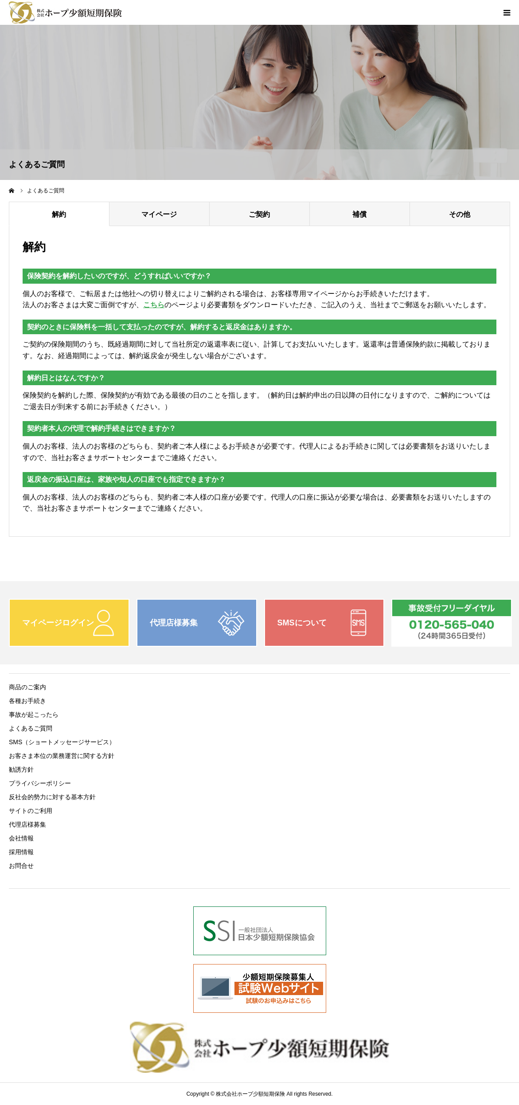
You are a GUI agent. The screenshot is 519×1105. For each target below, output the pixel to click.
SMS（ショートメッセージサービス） (62, 742)
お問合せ (21, 865)
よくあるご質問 (30, 728)
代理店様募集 (27, 824)
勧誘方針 (21, 769)
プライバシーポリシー (40, 783)
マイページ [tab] (159, 214)
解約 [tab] (59, 214)
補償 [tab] (359, 214)
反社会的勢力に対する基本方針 (52, 796)
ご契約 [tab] (259, 214)
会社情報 (21, 838)
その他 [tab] (459, 214)
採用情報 (21, 851)
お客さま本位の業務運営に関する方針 (61, 755)
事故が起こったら (34, 714)
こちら (153, 304)
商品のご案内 (27, 687)
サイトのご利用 (30, 810)
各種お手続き (27, 700)
